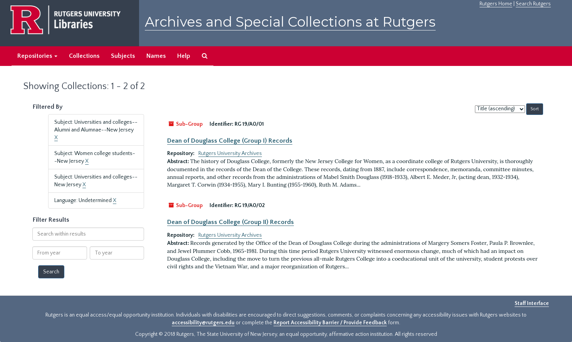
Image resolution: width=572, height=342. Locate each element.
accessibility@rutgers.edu (203, 323)
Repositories (37, 55)
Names (156, 55)
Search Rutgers (533, 4)
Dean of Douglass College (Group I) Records (229, 140)
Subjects (123, 55)
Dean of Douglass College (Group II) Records (230, 222)
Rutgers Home (496, 4)
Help (183, 55)
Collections (84, 55)
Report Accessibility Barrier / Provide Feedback (330, 323)
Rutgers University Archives (230, 153)
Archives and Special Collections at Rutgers (290, 21)
